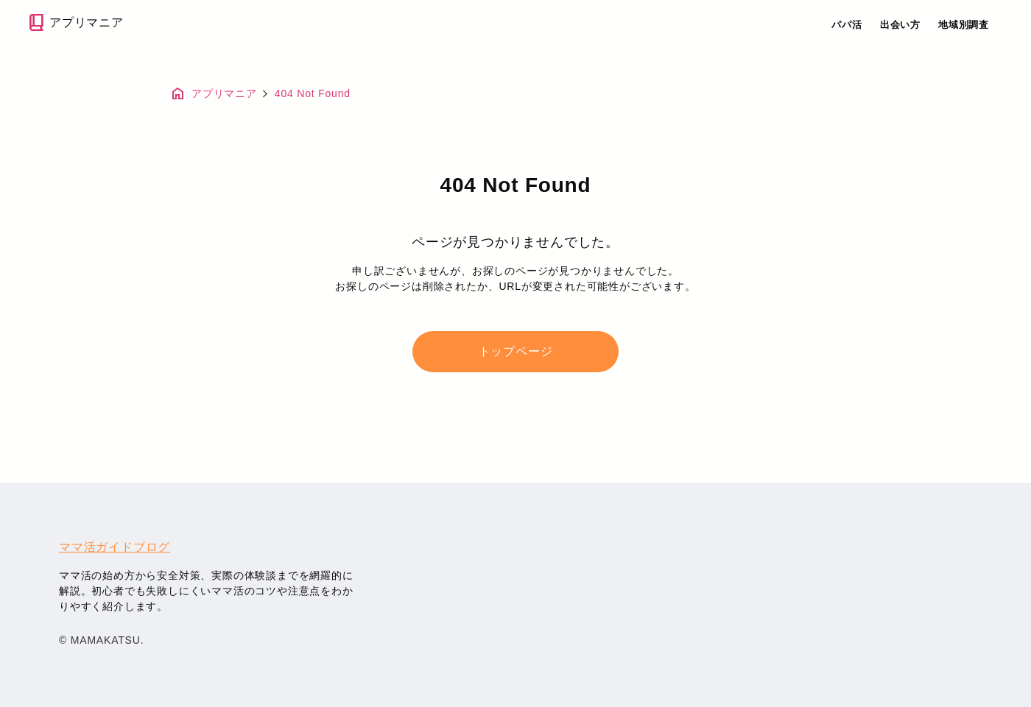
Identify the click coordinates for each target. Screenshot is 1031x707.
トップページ (516, 351)
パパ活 (846, 24)
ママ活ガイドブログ (114, 547)
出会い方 (900, 24)
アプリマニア (75, 22)
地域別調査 (963, 24)
